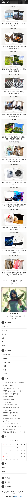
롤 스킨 (22, 383)
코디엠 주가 (13, 382)
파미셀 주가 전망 (8, 397)
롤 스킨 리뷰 (5, 326)
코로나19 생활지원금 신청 (10, 405)
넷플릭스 (6, 391)
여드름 (5, 382)
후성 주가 (6, 394)
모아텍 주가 (6, 407)
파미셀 (13, 391)
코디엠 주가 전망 (8, 410)
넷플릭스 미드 (20, 418)
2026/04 (14, 440)
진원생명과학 (17, 426)
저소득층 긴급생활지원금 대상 (11, 424)
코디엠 (14, 415)
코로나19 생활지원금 (8, 399)
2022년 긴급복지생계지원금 (10, 413)
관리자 (3, 467)
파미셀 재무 (15, 407)
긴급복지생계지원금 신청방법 (11, 388)
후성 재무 (21, 391)
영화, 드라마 (5, 334)
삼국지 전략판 (7, 426)
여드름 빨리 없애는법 (9, 429)
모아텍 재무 (6, 415)
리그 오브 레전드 (8, 432)
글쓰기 (3, 471)
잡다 (3, 342)
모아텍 (5, 421)
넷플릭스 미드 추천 (8, 402)
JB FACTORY (18, 496)
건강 (3, 338)
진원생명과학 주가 (8, 418)
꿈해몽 (3, 345)
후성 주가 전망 (21, 432)
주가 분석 (4, 330)
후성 (11, 421)
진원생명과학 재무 (8, 386)
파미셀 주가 (14, 394)
